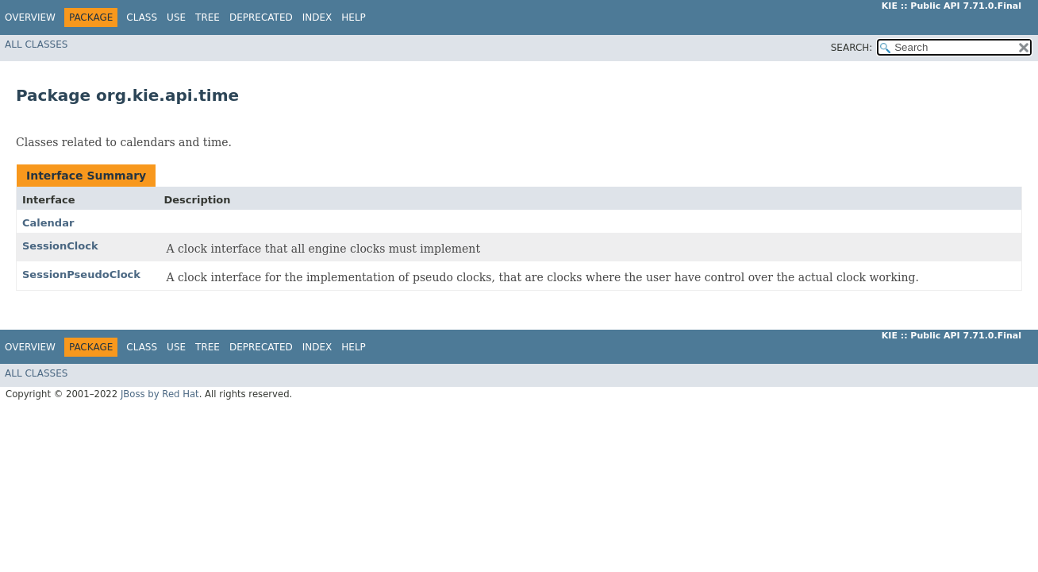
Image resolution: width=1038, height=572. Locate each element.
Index (317, 17)
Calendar (48, 223)
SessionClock (60, 246)
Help (353, 17)
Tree (207, 17)
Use (176, 17)
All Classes (36, 44)
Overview (30, 17)
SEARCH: (852, 47)
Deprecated (261, 17)
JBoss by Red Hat (160, 394)
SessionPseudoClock (81, 274)
